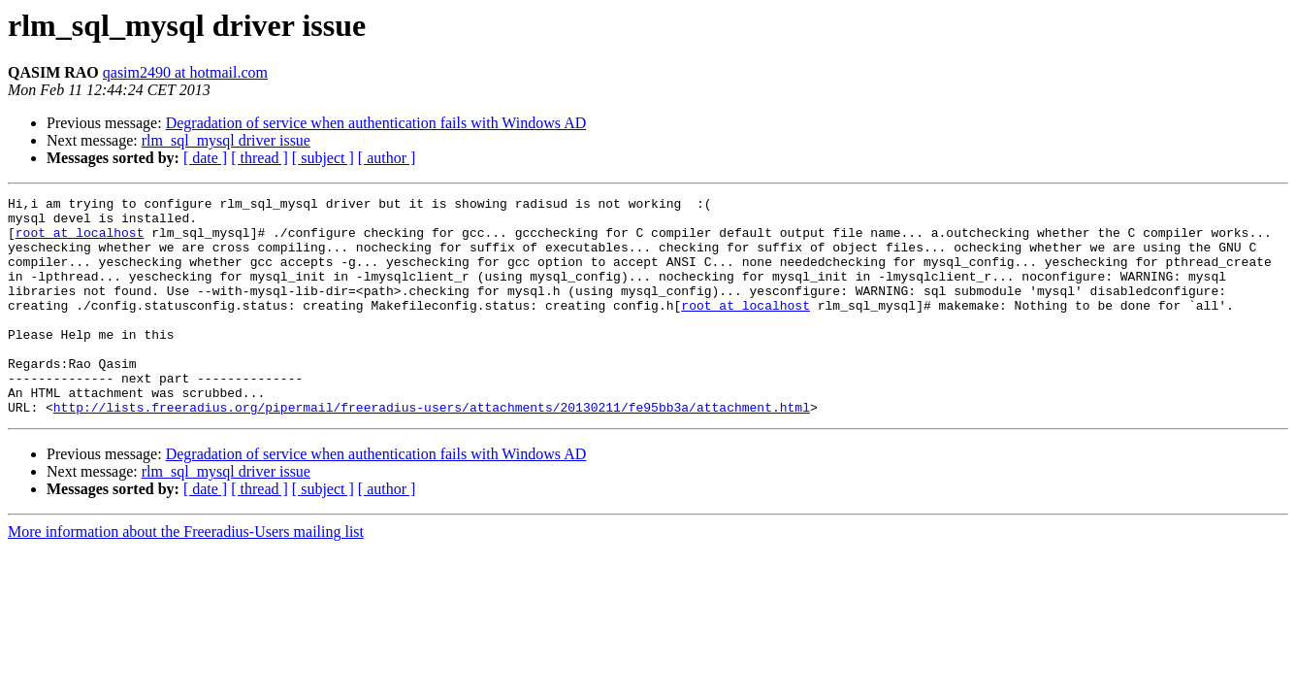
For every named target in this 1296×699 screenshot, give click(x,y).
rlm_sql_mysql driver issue (226, 140)
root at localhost (80, 241)
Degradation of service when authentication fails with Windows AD (376, 123)
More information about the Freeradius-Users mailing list (186, 575)
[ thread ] (259, 158)
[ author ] (387, 158)
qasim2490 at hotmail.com (185, 72)
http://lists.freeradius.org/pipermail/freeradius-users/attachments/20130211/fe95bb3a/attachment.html (431, 450)
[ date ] (205, 158)
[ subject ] (323, 158)
